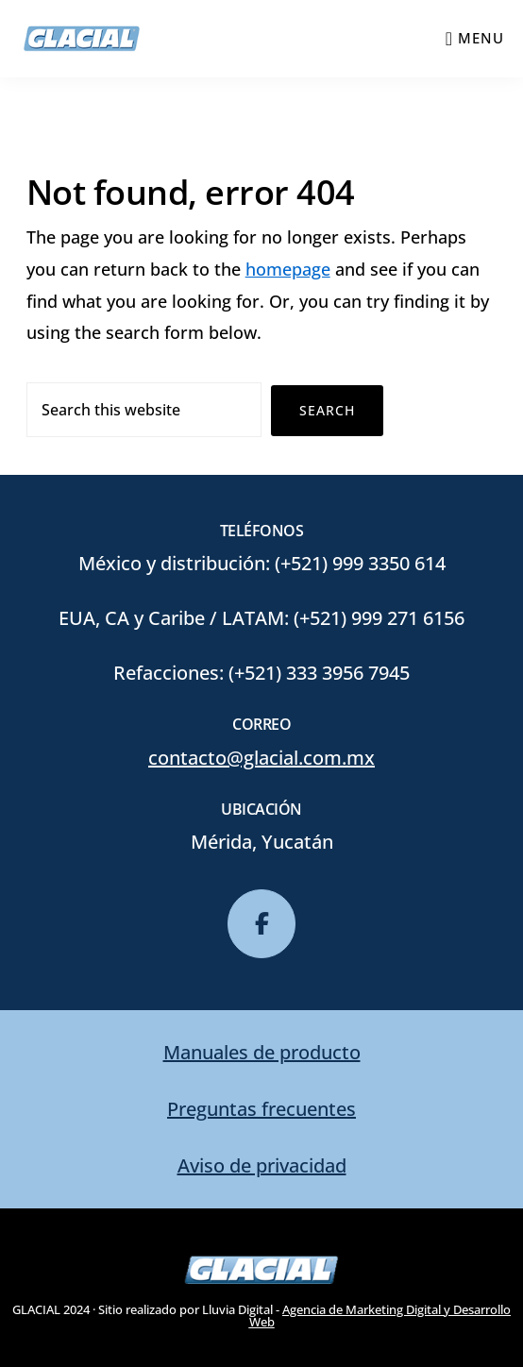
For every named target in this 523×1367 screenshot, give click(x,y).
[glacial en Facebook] (261, 924)
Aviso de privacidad (261, 1165)
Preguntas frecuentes (261, 1109)
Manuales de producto (262, 1052)
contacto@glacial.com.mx (261, 757)
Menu (481, 37)
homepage (287, 269)
